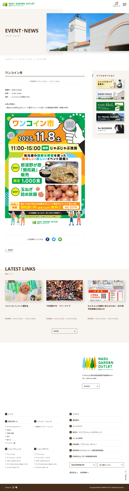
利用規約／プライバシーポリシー (85, 444)
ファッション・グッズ (14, 458)
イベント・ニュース (25, 59)
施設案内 (76, 420)
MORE (56, 331)
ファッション (11, 454)
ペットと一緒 (11, 443)
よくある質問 (77, 438)
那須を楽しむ (13, 421)
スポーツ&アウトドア (14, 461)
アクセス (76, 414)
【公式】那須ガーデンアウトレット (18, 4)
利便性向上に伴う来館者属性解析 (85, 456)
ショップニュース (14, 449)
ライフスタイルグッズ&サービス (17, 464)
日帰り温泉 (10, 433)
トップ (10, 414)
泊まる (9, 430)
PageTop (126, 477)
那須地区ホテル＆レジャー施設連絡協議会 (88, 450)
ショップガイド (43, 449)
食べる (9, 440)
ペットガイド (77, 426)
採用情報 (84, 472)
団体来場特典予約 (78, 465)
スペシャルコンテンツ (14, 427)
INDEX (10, 250)
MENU (123, 4)
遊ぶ (8, 436)
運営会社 (74, 472)
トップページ (9, 59)
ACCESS (87, 386)
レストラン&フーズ (13, 467)
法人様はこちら (105, 465)
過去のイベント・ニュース (44, 427)
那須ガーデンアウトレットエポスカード (87, 432)
